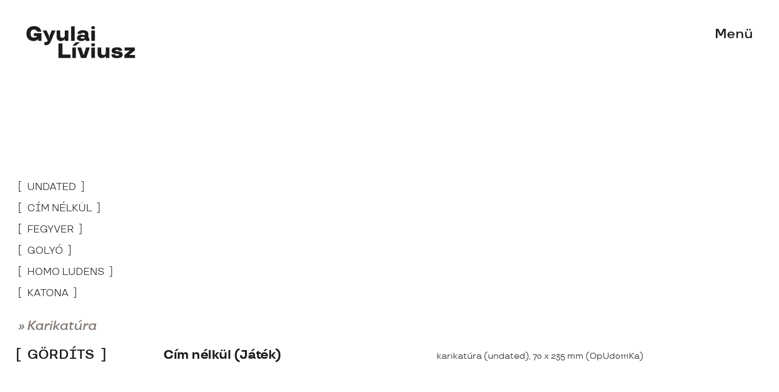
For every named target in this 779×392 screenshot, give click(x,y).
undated (51, 187)
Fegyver (50, 230)
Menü (734, 34)
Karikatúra (62, 326)
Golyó (45, 251)
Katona (48, 293)
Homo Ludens (66, 272)
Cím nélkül (59, 208)
